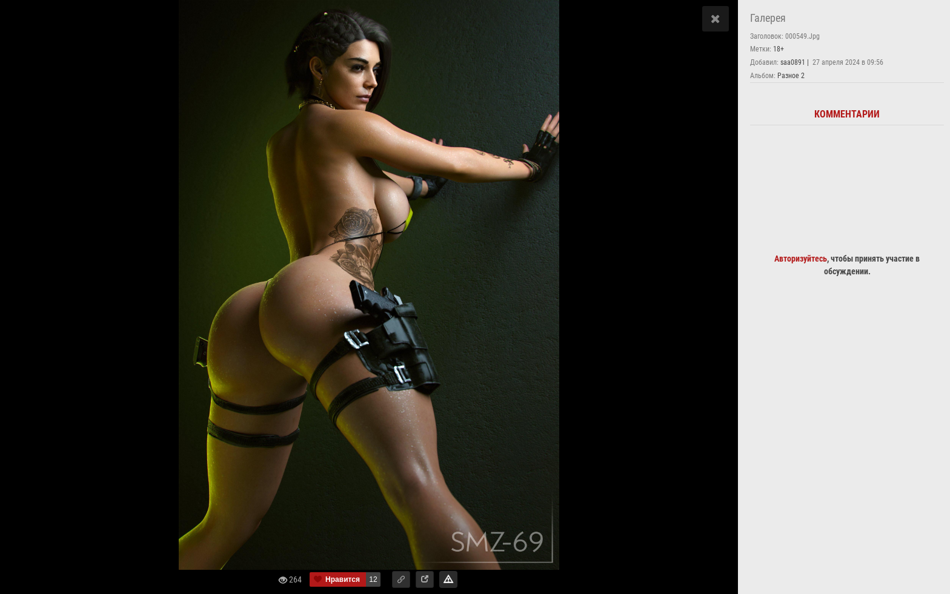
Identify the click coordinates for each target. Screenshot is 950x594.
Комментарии (847, 114)
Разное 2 (791, 75)
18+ (778, 49)
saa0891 (792, 62)
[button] (401, 579)
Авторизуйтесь (800, 258)
